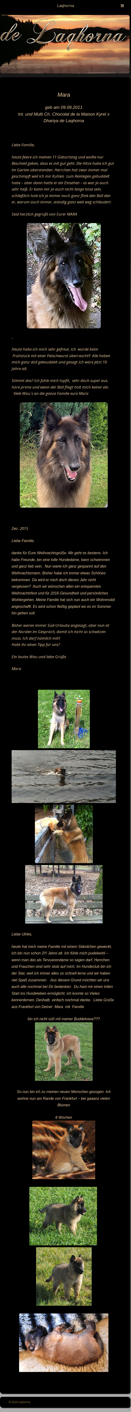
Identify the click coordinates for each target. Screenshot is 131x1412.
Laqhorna (65, 5)
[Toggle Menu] (122, 5)
